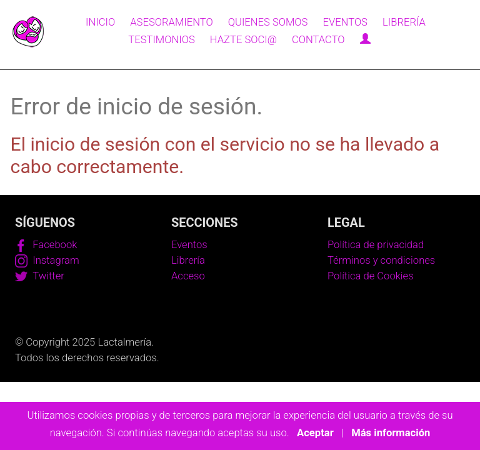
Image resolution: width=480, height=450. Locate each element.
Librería (404, 22)
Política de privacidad (376, 245)
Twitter (39, 276)
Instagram (47, 260)
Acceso (188, 276)
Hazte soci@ (243, 40)
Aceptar (315, 433)
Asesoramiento (171, 22)
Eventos (344, 22)
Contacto (318, 40)
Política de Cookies (371, 276)
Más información (390, 433)
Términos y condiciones (381, 260)
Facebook (46, 245)
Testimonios (161, 40)
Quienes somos (268, 22)
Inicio (100, 22)
